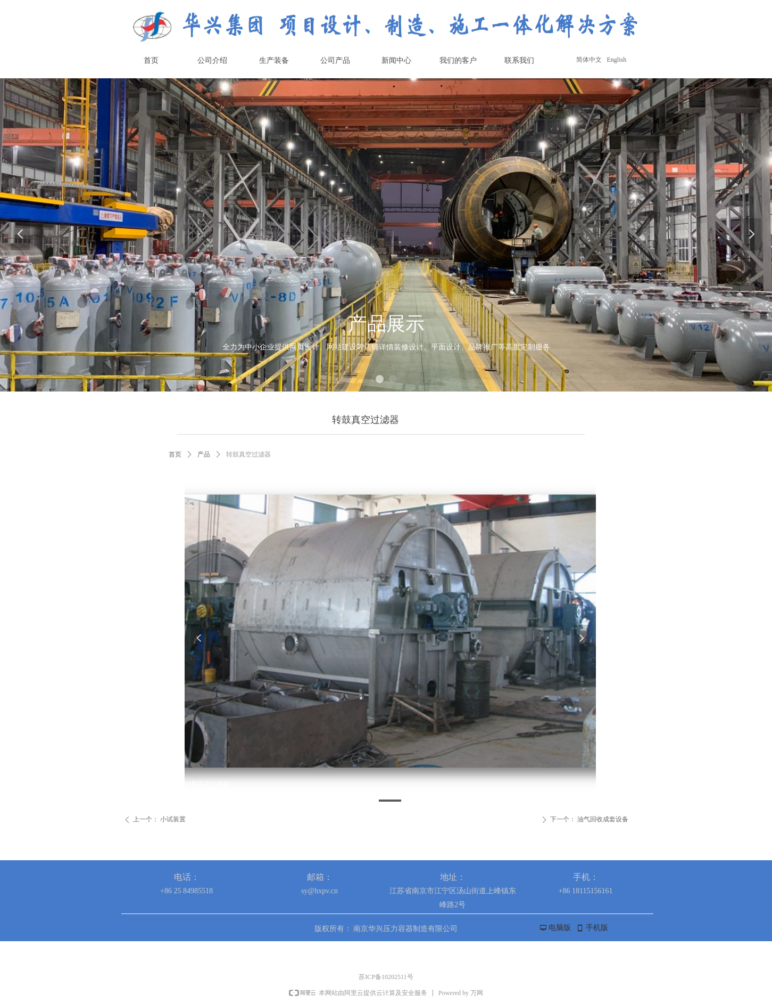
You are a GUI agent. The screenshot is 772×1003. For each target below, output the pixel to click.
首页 (175, 454)
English (617, 59)
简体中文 (589, 59)
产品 (203, 454)
